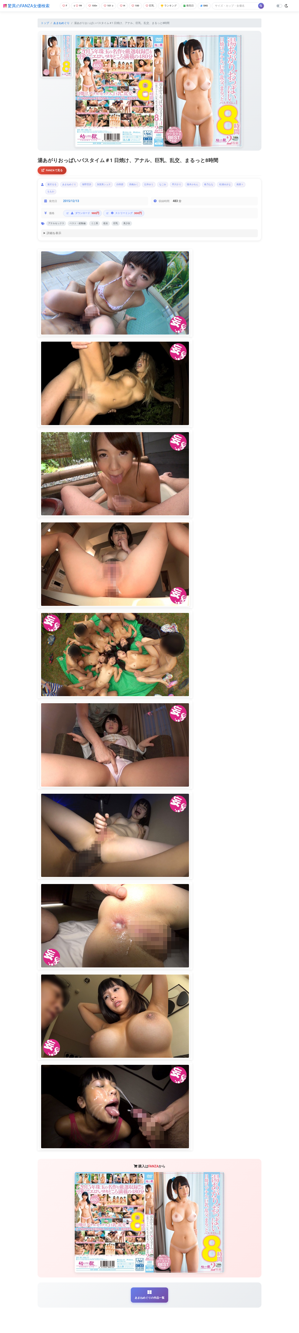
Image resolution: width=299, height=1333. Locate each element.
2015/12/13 (71, 204)
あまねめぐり (61, 23)
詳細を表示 (54, 237)
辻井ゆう (168, 185)
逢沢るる (53, 185)
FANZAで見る (53, 170)
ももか (88, 193)
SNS (208, 5)
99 (76, 5)
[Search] (240, 6)
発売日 (191, 5)
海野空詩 (94, 185)
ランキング (171, 5)
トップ (45, 23)
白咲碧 (134, 185)
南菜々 (73, 193)
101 (108, 5)
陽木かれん (221, 185)
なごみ (185, 185)
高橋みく (150, 185)
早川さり (201, 185)
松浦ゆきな (54, 193)
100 (136, 5)
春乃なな (240, 185)
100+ (92, 5)
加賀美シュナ (115, 185)
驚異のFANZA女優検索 (26, 5)
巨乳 (151, 5)
